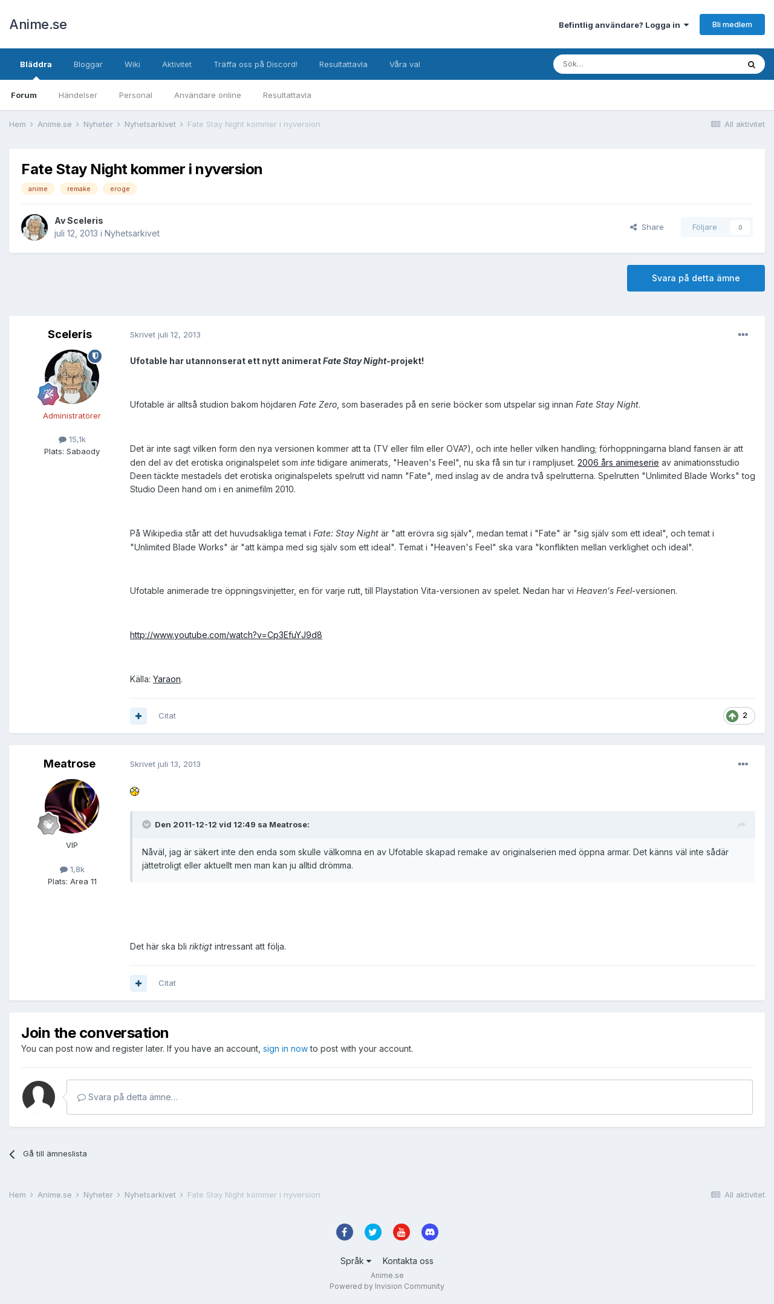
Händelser (78, 95)
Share (647, 227)
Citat (167, 715)
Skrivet (165, 334)
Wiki (132, 64)
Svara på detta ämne (696, 278)
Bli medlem (732, 24)
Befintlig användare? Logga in (624, 25)
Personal (135, 95)
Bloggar (88, 64)
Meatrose (70, 763)
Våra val (404, 64)
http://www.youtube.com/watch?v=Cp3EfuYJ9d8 (226, 635)
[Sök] (613, 64)
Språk (355, 1261)
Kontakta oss (408, 1261)
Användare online (207, 95)
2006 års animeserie (618, 462)
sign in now (285, 1048)
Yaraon (167, 679)
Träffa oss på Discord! (255, 64)
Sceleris (85, 220)
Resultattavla (287, 95)
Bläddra (36, 69)
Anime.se (38, 24)
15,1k (72, 439)
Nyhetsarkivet (132, 233)
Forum (24, 95)
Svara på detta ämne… (127, 1097)
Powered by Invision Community (387, 1286)
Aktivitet (177, 64)
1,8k (72, 869)
